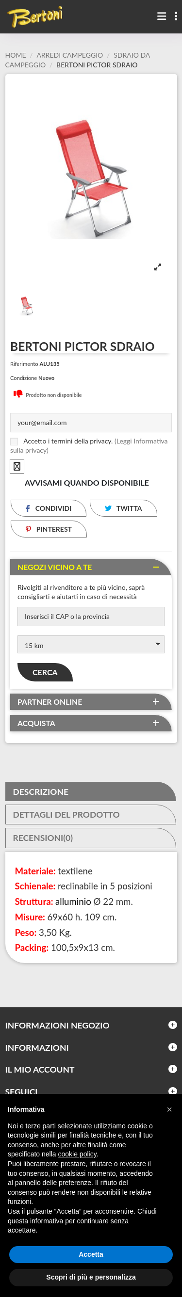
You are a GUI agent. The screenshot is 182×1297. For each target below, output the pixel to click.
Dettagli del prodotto (66, 815)
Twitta (123, 508)
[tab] (91, 567)
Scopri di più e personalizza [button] (90, 1277)
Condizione (23, 378)
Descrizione (40, 792)
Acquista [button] (36, 723)
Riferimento (24, 364)
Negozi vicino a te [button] (54, 567)
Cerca (45, 672)
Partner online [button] (49, 701)
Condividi (48, 508)
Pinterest (49, 529)
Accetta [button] (91, 1254)
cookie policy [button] (77, 1154)
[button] (169, 1109)
